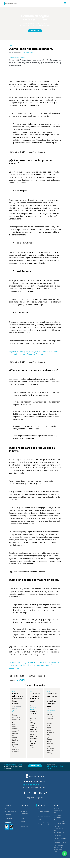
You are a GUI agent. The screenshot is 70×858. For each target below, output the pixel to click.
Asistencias (24, 826)
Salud (22, 818)
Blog (39, 814)
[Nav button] (65, 3)
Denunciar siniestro (43, 811)
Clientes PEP (57, 835)
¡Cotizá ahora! (35, 31)
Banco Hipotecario (10, 811)
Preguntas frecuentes (44, 816)
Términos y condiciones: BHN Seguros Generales (59, 821)
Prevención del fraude (60, 842)
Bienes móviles (25, 816)
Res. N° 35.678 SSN (59, 833)
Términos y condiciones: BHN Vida (59, 828)
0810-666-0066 (31, 785)
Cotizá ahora (35, 766)
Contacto (40, 819)
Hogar (23, 809)
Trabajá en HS (8, 814)
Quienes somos (9, 809)
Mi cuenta (40, 809)
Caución (23, 821)
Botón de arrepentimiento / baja (59, 810)
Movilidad (24, 824)
